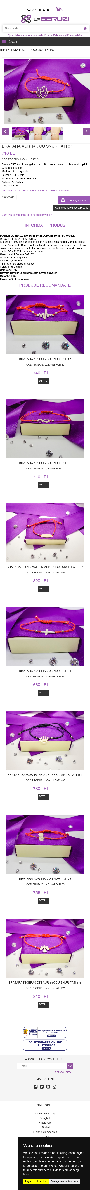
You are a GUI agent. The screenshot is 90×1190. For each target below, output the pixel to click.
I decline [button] (42, 1181)
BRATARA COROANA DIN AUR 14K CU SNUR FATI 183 (45, 774)
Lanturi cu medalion (45, 1132)
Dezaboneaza (63, 1072)
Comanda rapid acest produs (71, 208)
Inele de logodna (45, 1113)
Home (4, 50)
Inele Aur (45, 1122)
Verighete (45, 1118)
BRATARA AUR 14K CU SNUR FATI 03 (45, 878)
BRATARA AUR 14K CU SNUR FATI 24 (45, 670)
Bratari (45, 1127)
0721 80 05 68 (38, 10)
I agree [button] (29, 1181)
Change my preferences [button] (64, 1181)
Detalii (43, 693)
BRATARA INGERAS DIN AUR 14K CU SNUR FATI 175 (45, 982)
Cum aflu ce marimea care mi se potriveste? (27, 215)
